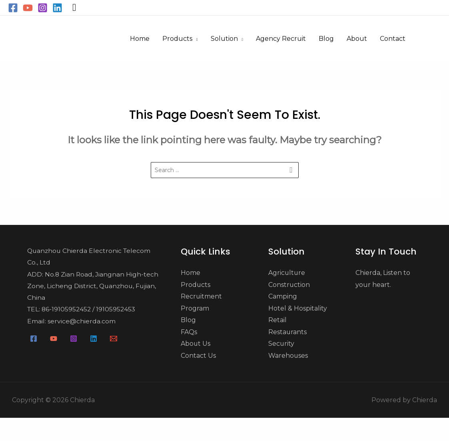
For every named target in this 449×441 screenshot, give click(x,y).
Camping (282, 297)
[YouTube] (28, 8)
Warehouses (288, 356)
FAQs (189, 332)
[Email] (113, 339)
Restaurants (287, 332)
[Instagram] (43, 8)
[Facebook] (13, 8)
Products (196, 285)
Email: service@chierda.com (70, 322)
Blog (188, 320)
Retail (277, 320)
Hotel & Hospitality (297, 309)
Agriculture (287, 273)
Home (190, 273)
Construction (289, 285)
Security (281, 344)
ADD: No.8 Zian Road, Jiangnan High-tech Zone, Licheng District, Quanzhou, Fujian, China (92, 286)
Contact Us (198, 356)
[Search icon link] (74, 7)
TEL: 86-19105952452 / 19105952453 (81, 310)
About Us (196, 344)
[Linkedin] (57, 8)
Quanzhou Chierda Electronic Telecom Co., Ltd (89, 257)
